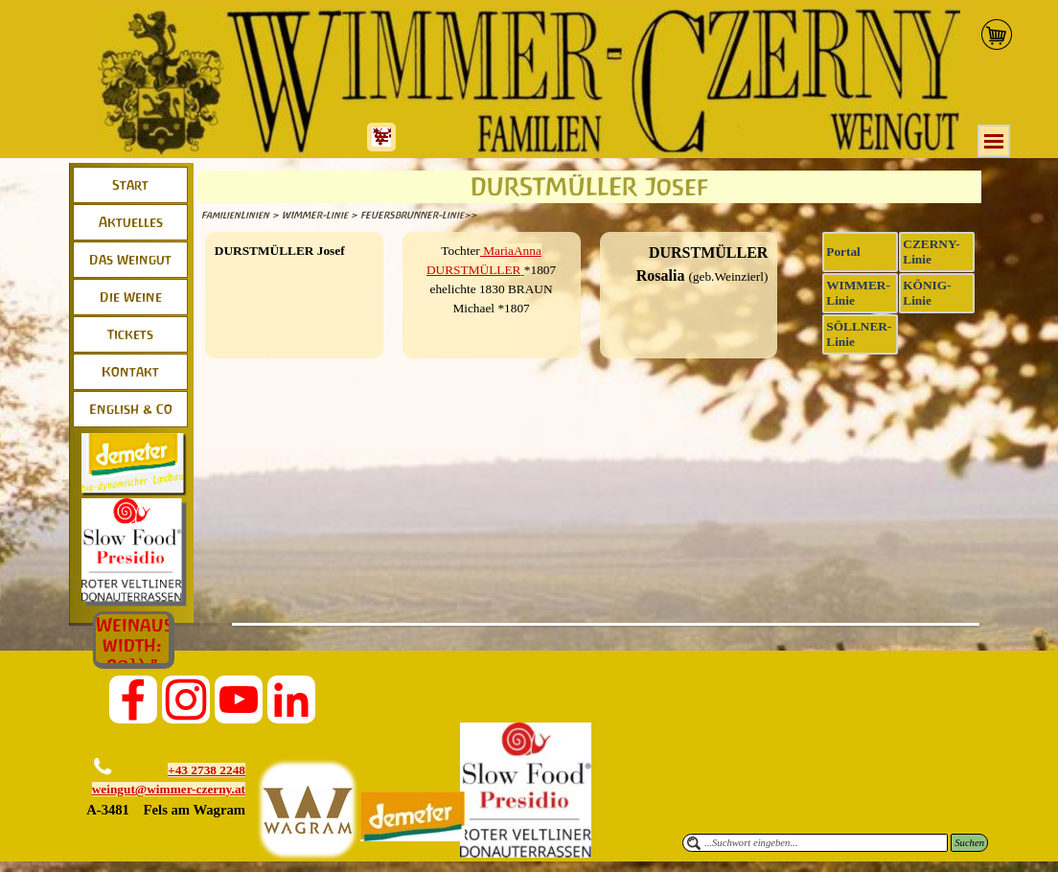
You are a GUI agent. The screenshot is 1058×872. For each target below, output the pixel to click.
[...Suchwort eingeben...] (815, 843)
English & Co (130, 409)
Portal (843, 251)
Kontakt (130, 371)
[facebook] (133, 699)
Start (130, 185)
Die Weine (131, 297)
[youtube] (239, 699)
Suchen (969, 843)
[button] (95, 810)
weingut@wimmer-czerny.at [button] (168, 789)
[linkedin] (291, 699)
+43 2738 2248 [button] (206, 770)
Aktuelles (131, 222)
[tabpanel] (294, 251)
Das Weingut (130, 259)
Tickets (130, 334)
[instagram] (186, 699)
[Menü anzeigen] (994, 141)
